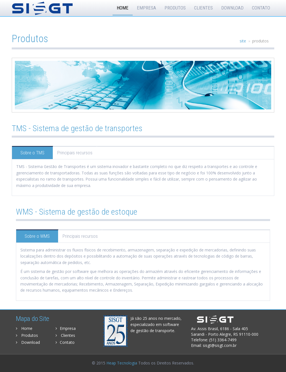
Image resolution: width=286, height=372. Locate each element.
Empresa (146, 8)
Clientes (203, 8)
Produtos (175, 8)
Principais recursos (74, 152)
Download (232, 8)
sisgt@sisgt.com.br (220, 345)
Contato (261, 8)
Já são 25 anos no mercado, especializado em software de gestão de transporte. (156, 324)
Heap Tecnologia (121, 363)
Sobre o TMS (32, 152)
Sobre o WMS (37, 236)
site (243, 41)
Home (122, 8)
